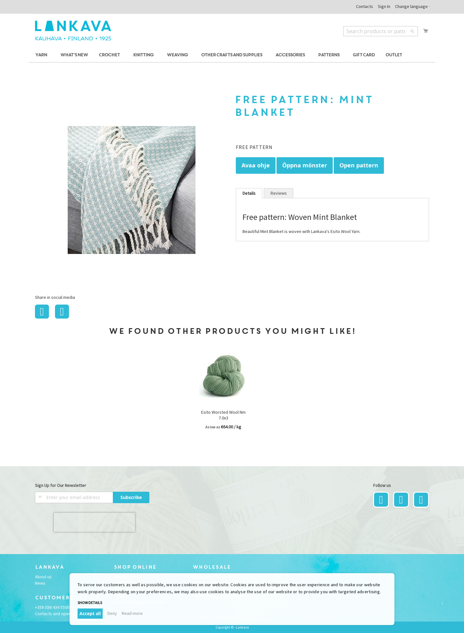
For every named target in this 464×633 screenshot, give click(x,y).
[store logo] (73, 30)
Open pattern (358, 165)
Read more (132, 613)
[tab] (249, 193)
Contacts (364, 6)
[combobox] (380, 31)
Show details (90, 602)
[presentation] (94, 522)
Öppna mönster (304, 165)
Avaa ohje (256, 165)
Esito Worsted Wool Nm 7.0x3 (223, 415)
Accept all (90, 613)
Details (249, 193)
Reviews (278, 193)
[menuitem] (42, 55)
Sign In (384, 6)
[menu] (232, 55)
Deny (112, 613)
